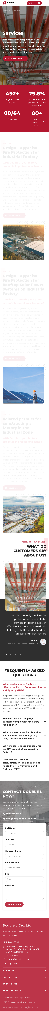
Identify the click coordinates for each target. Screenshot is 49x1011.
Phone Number (12, 864)
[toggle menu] (44, 3)
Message (9, 887)
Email (7, 875)
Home (5, 10)
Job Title (9, 841)
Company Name (13, 852)
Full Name (10, 829)
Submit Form (14, 906)
